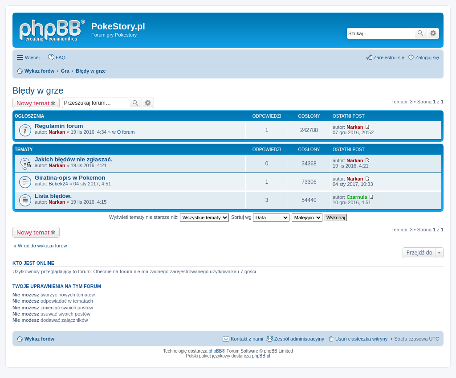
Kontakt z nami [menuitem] (247, 338)
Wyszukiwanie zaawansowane (433, 33)
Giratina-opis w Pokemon (70, 177)
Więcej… (35, 57)
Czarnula (356, 197)
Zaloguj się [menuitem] (427, 57)
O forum (126, 132)
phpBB (215, 351)
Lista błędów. (53, 196)
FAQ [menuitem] (60, 57)
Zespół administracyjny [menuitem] (299, 338)
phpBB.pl (261, 355)
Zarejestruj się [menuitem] (389, 57)
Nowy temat (32, 103)
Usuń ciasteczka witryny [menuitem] (361, 338)
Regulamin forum (59, 126)
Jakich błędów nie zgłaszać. (73, 159)
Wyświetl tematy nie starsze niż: (169, 217)
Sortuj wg (260, 217)
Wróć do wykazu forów (42, 245)
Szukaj (420, 33)
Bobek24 (58, 183)
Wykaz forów (39, 338)
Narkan (57, 132)
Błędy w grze (38, 90)
